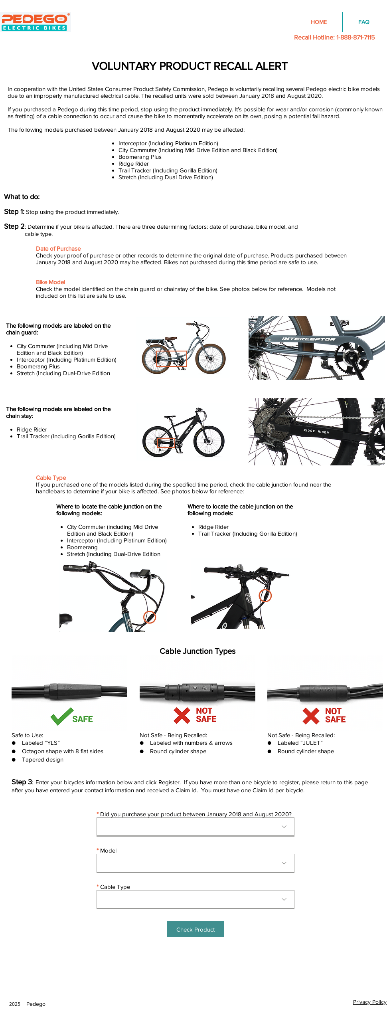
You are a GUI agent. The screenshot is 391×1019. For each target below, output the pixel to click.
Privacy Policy (370, 1002)
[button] (195, 929)
